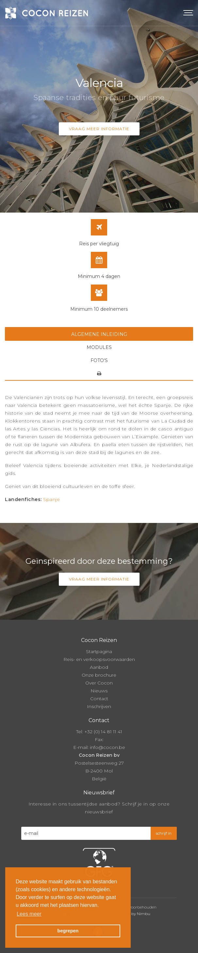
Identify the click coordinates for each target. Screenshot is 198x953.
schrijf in (164, 833)
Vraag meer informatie (99, 128)
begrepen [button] (68, 930)
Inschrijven (99, 706)
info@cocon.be (107, 747)
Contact (99, 699)
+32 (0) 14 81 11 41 (103, 732)
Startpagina (99, 651)
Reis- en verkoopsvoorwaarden (99, 659)
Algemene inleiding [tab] (99, 334)
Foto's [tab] (99, 360)
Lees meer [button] (29, 914)
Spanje (51, 499)
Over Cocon (99, 683)
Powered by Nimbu (132, 913)
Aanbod (99, 667)
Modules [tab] (99, 347)
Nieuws (99, 691)
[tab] (99, 373)
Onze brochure (99, 675)
